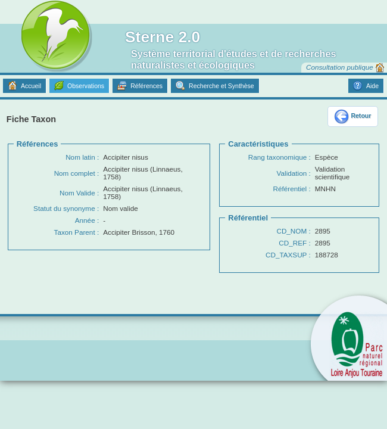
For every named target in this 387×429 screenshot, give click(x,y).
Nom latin (80, 157)
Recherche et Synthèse (221, 85)
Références (146, 85)
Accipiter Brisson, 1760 (138, 232)
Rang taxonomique (277, 157)
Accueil (31, 85)
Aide (372, 85)
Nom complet (74, 173)
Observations (85, 85)
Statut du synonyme (64, 208)
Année (85, 220)
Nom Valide (77, 193)
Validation (292, 173)
